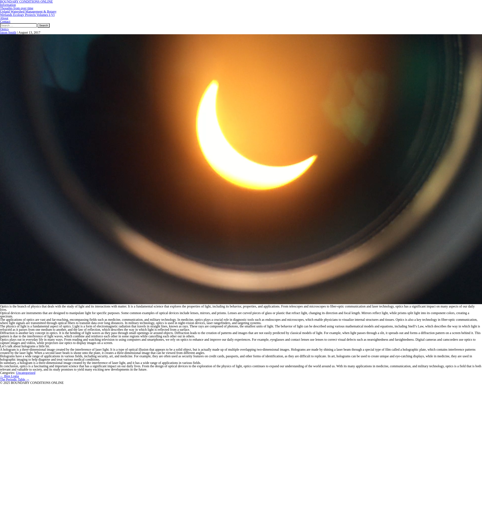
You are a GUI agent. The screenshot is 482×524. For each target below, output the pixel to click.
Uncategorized (25, 373)
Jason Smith (8, 32)
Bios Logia (9, 376)
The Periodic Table (14, 379)
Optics (4, 29)
